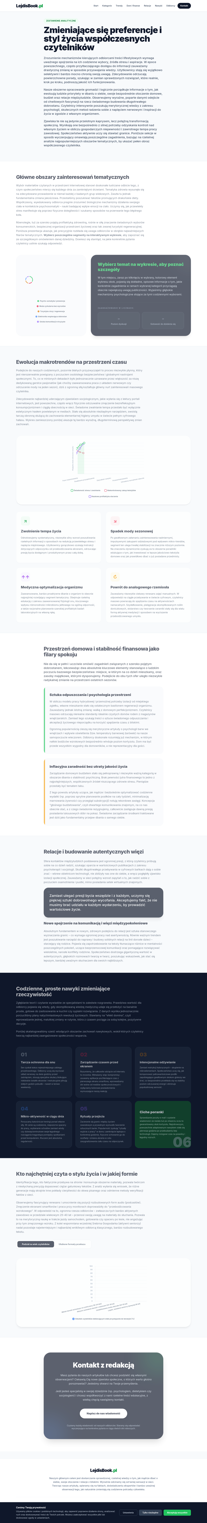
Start (96, 5)
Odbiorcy (170, 5)
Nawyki (158, 5)
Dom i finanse (133, 5)
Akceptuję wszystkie (177, 1512)
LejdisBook (29, 5)
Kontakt (184, 5)
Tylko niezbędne (150, 1512)
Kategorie (107, 5)
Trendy (119, 5)
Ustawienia (128, 1512)
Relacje (147, 5)
